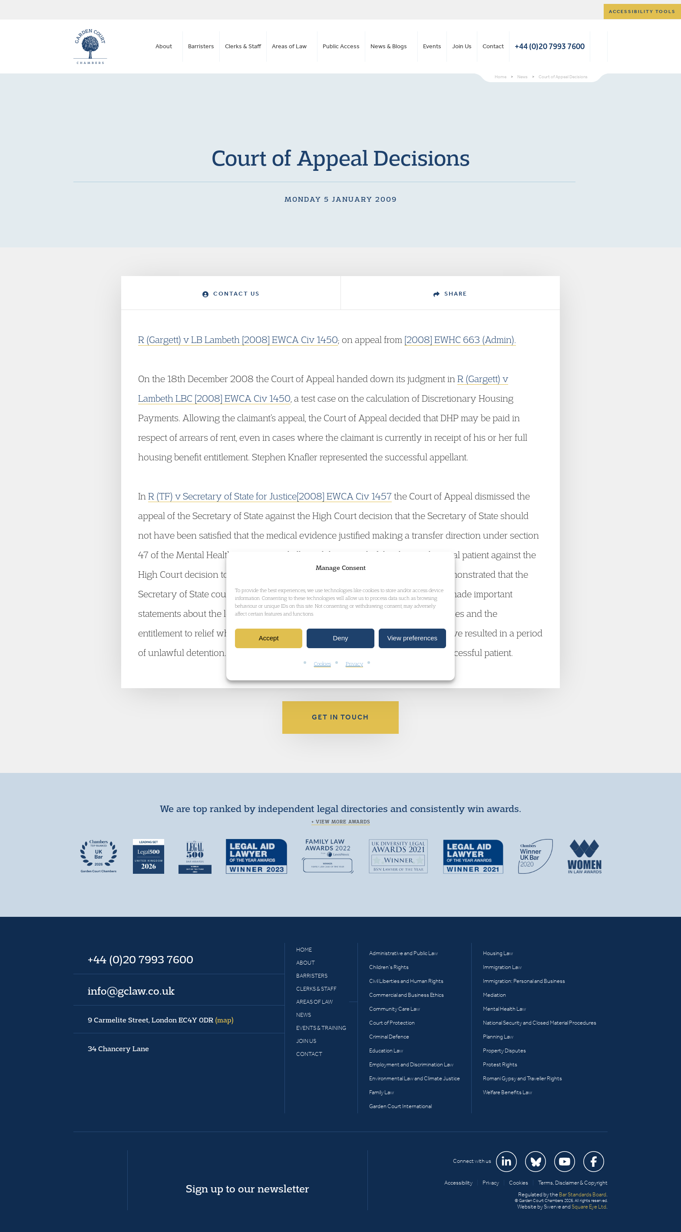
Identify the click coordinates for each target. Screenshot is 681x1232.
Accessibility (458, 1182)
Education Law (386, 1050)
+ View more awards (340, 822)
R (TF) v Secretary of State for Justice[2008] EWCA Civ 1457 (270, 496)
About (163, 46)
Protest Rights (500, 1064)
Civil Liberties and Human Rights (406, 981)
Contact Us (231, 293)
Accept (269, 638)
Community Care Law (394, 1009)
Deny (340, 638)
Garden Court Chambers (90, 46)
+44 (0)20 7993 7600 (550, 46)
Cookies (322, 663)
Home (304, 949)
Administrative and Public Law (403, 953)
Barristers (201, 46)
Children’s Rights (389, 967)
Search (599, 46)
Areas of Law (289, 46)
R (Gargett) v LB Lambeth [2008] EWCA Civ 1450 (238, 339)
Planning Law (498, 1036)
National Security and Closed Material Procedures (539, 1022)
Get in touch (340, 717)
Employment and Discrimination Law (411, 1064)
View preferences (412, 638)
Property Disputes (504, 1050)
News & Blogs (388, 46)
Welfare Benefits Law (507, 1092)
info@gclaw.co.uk (131, 990)
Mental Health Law (504, 1009)
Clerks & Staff (243, 46)
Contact (493, 46)
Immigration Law (502, 967)
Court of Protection (392, 1022)
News (303, 1015)
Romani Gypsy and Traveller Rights (522, 1078)
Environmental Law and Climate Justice (414, 1078)
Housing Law (498, 953)
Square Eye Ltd (589, 1206)
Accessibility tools (642, 11)
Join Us (462, 46)
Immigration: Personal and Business (524, 981)
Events (432, 46)
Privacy (354, 663)
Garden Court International (400, 1106)
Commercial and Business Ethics (406, 995)
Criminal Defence (389, 1036)
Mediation (494, 995)
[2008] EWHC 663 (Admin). (460, 339)
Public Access (341, 46)
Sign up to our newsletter (247, 1188)
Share (450, 293)
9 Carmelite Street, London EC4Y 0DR (161, 1020)
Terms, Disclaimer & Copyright (573, 1182)
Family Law (381, 1092)
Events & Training (321, 1028)
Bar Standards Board (582, 1194)
